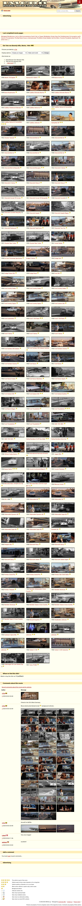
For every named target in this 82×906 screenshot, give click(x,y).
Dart (60, 258)
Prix (14, 574)
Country (9, 288)
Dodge (28, 258)
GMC (56, 424)
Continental (37, 469)
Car (65, 439)
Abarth (6, 77)
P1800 (35, 665)
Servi (62, 439)
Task (36, 228)
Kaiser (6, 469)
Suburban (65, 650)
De (12, 664)
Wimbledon (47, 36)
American (62, 589)
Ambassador (38, 589)
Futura (13, 379)
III (44, 469)
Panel (37, 318)
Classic (37, 604)
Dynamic (13, 514)
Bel (36, 138)
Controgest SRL (62, 901)
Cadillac (31, 92)
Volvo (31, 665)
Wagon (67, 213)
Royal (35, 273)
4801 (62, 424)
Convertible (68, 107)
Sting (16, 212)
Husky (11, 454)
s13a (15, 49)
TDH (59, 424)
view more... (5, 39)
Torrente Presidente (65, 38)
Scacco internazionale (29, 38)
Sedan (60, 243)
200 (61, 650)
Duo (40, 439)
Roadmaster (11, 92)
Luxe (15, 664)
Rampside (44, 198)
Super (63, 514)
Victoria (64, 348)
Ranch (9, 409)
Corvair (12, 198)
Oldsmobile (32, 499)
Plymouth (32, 544)
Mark (42, 469)
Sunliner (47, 348)
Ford (56, 273)
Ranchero (39, 379)
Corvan (19, 198)
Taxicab (11, 138)
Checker (6, 138)
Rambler (31, 589)
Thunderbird (35, 409)
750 (10, 77)
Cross (44, 589)
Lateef (4, 835)
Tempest (11, 589)
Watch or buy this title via (12, 676)
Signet (66, 559)
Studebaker (58, 620)
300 (59, 273)
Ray (20, 212)
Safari (67, 574)
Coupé (45, 483)
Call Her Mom (55, 38)
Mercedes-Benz (8, 483)
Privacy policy (77, 901)
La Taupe (40, 36)
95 (15, 198)
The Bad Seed (19, 38)
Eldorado (37, 92)
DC (32, 77)
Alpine (12, 635)
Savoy (62, 544)
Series (36, 107)
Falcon (34, 363)
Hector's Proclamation (7, 38)
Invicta (60, 77)
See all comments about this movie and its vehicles (16, 687)
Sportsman (19, 258)
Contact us (69, 901)
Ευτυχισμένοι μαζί (75, 36)
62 (39, 107)
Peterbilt (53, 529)
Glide (43, 439)
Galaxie (17, 348)
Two (61, 228)
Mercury (57, 484)
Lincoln (31, 469)
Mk (60, 454)
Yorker (14, 243)
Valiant (37, 559)
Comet (56, 243)
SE (42, 483)
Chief (63, 574)
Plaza (37, 544)
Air (38, 138)
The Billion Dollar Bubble (44, 38)
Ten (64, 228)
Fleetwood (12, 107)
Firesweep (12, 258)
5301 (12, 439)
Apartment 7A (76, 38)
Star (60, 574)
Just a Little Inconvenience (23, 36)
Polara (10, 273)
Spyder (13, 77)
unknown (37, 123)
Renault (31, 620)
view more (10, 63)
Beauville (17, 168)
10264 (35, 77)
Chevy (37, 183)
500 (14, 273)
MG (5, 499)
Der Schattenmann (63, 36)
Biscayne (38, 168)
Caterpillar (54, 123)
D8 (58, 123)
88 (37, 499)
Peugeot (6, 544)
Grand (11, 574)
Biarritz (42, 92)
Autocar (28, 77)
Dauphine (37, 620)
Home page (5, 10)
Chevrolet (32, 138)
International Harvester (36, 453)
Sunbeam (7, 635)
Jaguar (57, 454)
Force (40, 228)
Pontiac (6, 574)
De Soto (6, 258)
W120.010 (20, 483)
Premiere (61, 469)
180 (15, 483)
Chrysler (6, 243)
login (9, 856)
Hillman (6, 454)
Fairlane (9, 348)
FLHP (37, 439)
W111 (28, 486)
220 (40, 483)
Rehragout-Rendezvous (8, 36)
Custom (60, 303)
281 (57, 529)
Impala (37, 213)
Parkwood (13, 228)
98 (62, 499)
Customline (10, 318)
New (10, 243)
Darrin (10, 469)
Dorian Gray (54, 36)
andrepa (4, 842)
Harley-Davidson (31, 439)
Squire (14, 303)
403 (11, 544)
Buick (56, 77)
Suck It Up (34, 36)
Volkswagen (7, 664)
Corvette (62, 198)
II (39, 183)
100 (34, 318)
